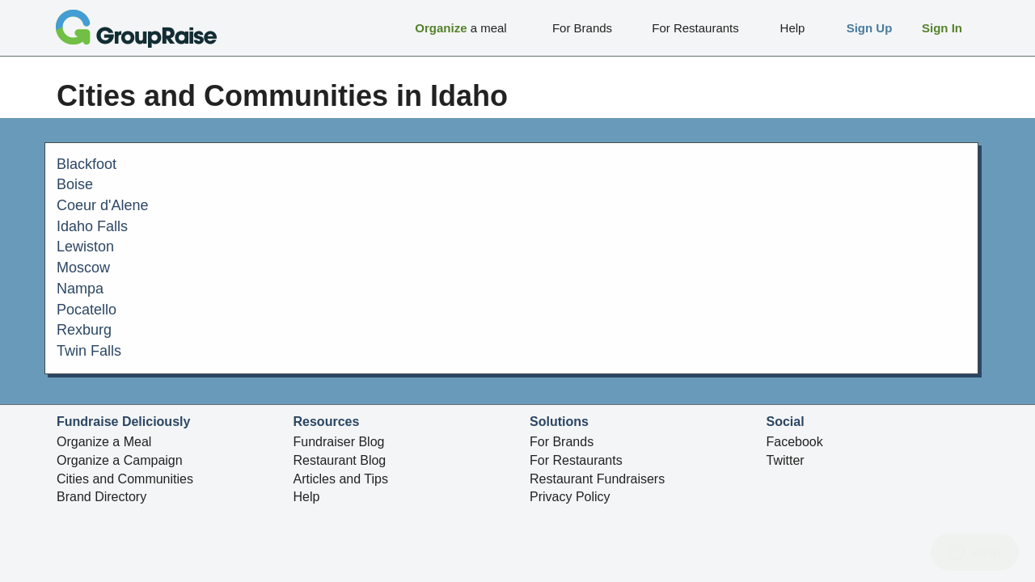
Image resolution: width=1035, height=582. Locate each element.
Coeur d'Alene (103, 205)
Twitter (786, 460)
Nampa (80, 288)
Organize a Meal (104, 442)
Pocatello (86, 310)
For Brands (562, 442)
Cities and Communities (125, 479)
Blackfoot (86, 164)
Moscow (83, 267)
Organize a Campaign (120, 460)
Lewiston (85, 246)
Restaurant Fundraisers (597, 479)
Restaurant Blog (340, 460)
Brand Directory (101, 497)
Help (307, 497)
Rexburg (84, 330)
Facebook (795, 442)
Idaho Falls (92, 226)
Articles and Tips (341, 479)
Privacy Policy (570, 497)
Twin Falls (89, 351)
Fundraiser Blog (339, 442)
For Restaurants (576, 460)
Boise (75, 184)
